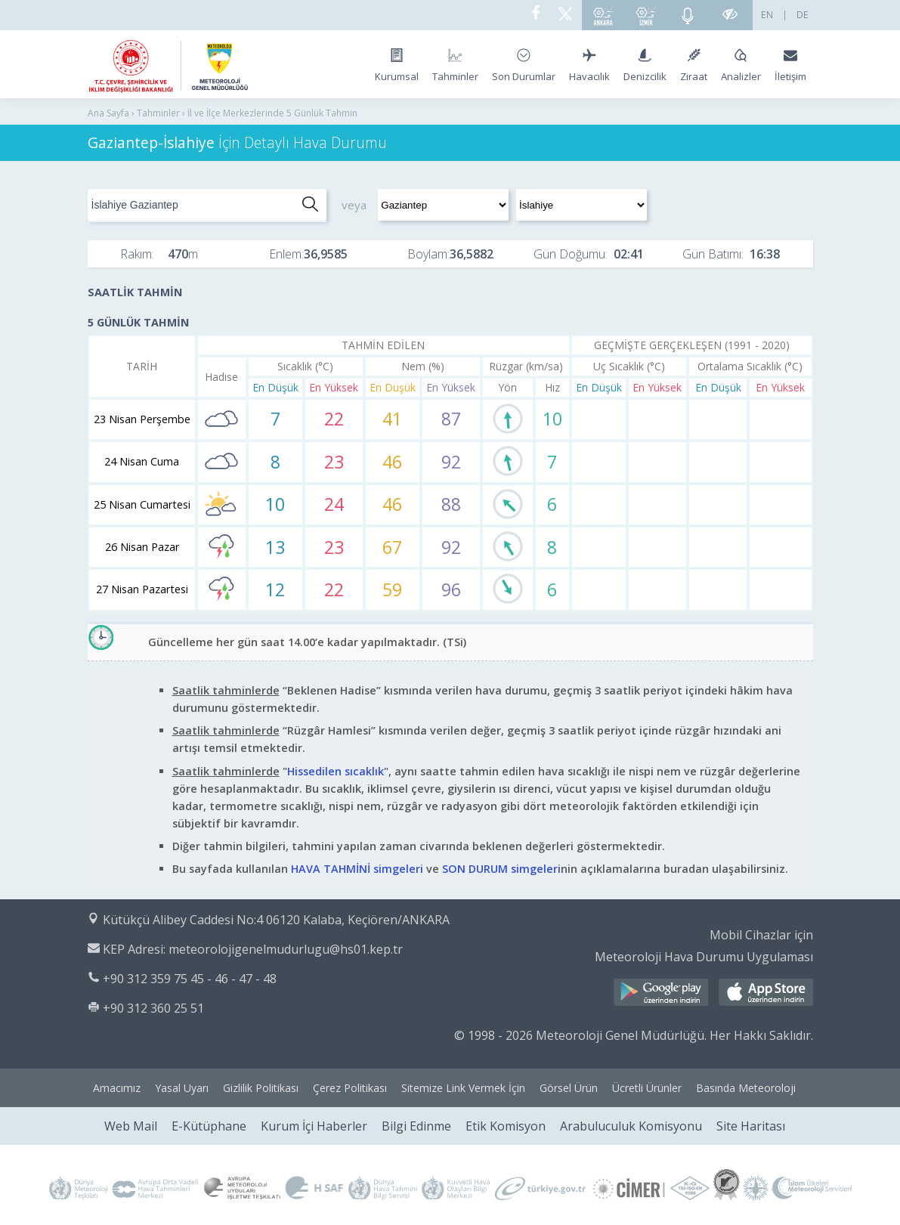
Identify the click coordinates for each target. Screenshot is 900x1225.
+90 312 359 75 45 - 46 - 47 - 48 (190, 978)
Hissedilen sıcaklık (335, 771)
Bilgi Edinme (416, 1126)
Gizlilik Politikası (260, 1088)
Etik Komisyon (505, 1126)
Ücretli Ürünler (647, 1088)
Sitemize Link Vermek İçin (463, 1088)
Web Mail (130, 1126)
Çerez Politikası (350, 1088)
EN (767, 14)
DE (802, 14)
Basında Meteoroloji (746, 1088)
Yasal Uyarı (182, 1088)
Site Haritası (750, 1126)
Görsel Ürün (569, 1088)
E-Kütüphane (209, 1126)
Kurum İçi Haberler (314, 1126)
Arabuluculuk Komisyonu (631, 1126)
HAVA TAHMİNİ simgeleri (357, 869)
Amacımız (117, 1088)
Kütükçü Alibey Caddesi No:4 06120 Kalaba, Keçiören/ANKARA (276, 919)
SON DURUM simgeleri (501, 869)
